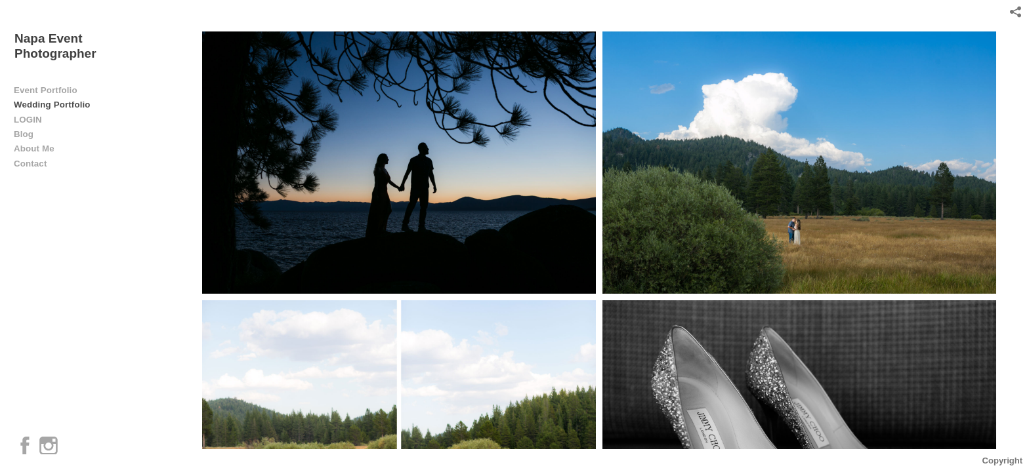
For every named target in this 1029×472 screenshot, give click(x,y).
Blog (23, 134)
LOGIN (28, 120)
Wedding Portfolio (52, 104)
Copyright (1002, 460)
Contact (30, 163)
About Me (34, 148)
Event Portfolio (45, 90)
